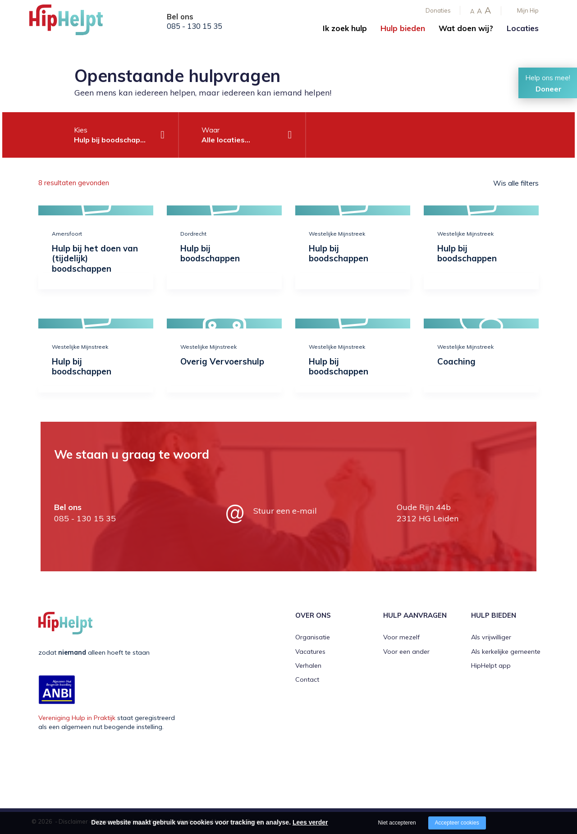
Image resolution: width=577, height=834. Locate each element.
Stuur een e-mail (285, 511)
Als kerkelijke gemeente (505, 651)
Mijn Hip (528, 10)
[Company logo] (74, 23)
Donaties (438, 10)
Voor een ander (406, 651)
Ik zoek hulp (345, 28)
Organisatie (312, 637)
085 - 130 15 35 (194, 26)
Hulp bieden (402, 28)
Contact (307, 679)
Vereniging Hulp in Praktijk (76, 718)
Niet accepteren (397, 823)
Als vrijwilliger (491, 637)
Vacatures (310, 651)
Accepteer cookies (457, 823)
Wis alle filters (516, 182)
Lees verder (310, 822)
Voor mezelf (401, 637)
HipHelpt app (491, 665)
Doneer (549, 88)
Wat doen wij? (466, 28)
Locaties (523, 28)
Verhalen (308, 665)
